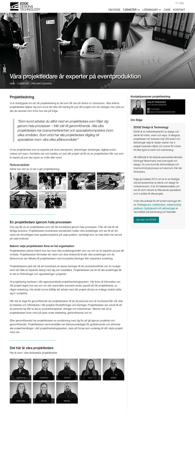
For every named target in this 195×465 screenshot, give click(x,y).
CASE (167, 9)
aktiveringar (168, 208)
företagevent (144, 204)
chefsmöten (158, 204)
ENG (182, 3)
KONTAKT (179, 9)
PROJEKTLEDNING (42, 83)
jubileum (138, 208)
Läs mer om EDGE (146, 219)
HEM (12, 83)
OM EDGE (114, 9)
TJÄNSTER (131, 9)
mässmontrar (174, 204)
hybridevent (150, 208)
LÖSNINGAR (151, 9)
